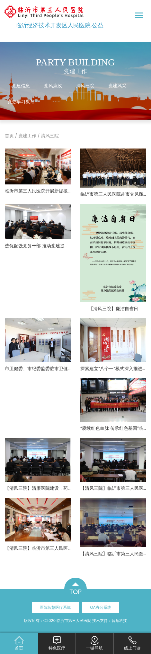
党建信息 (21, 85)
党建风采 (117, 85)
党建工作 (27, 135)
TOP (75, 591)
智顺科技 (119, 620)
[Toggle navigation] (139, 15)
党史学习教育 (20, 101)
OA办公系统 (100, 607)
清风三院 (85, 85)
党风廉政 (53, 85)
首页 (9, 135)
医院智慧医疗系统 (55, 607)
